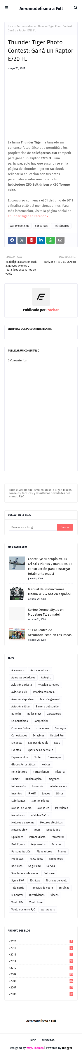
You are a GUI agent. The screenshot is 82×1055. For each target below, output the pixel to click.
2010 (41, 967)
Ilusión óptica (33, 779)
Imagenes (53, 779)
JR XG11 (32, 793)
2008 (41, 980)
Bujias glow (34, 713)
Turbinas (64, 887)
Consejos (60, 728)
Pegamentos (38, 844)
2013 (41, 948)
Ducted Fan (57, 735)
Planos (62, 851)
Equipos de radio (38, 742)
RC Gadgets (36, 858)
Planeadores (44, 851)
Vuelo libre (36, 902)
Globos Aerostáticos (23, 764)
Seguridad (34, 866)
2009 (41, 974)
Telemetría (17, 887)
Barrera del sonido (47, 706)
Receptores (56, 858)
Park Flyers (18, 844)
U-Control (17, 895)
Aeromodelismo (26, 26)
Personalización (21, 851)
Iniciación (38, 786)
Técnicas (35, 880)
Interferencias (58, 786)
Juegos (46, 793)
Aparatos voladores (23, 677)
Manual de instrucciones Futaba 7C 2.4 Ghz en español (49, 591)
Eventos (16, 750)
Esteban (52, 310)
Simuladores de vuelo (24, 873)
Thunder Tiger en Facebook (28, 216)
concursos (41, 225)
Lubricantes (18, 800)
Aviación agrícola (21, 684)
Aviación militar (20, 706)
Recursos (17, 866)
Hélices (46, 764)
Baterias (16, 713)
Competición (41, 721)
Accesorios (17, 670)
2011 (41, 961)
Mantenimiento (40, 800)
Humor (15, 779)
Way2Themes (35, 1048)
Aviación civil (19, 692)
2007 (41, 987)
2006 (41, 994)
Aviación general (50, 699)
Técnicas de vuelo (56, 880)
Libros (59, 793)
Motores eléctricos (51, 822)
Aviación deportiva (22, 699)
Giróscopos (54, 757)
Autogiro (46, 677)
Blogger (67, 1048)
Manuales (43, 808)
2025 (41, 941)
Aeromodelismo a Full (41, 8)
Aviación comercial (44, 692)
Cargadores (54, 713)
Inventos (16, 793)
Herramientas (41, 771)
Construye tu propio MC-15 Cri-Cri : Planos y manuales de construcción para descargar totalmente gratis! (50, 566)
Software (49, 873)
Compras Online (21, 728)
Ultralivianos (37, 895)
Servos (51, 866)
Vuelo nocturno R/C (23, 909)
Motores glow (19, 829)
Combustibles (19, 721)
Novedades (53, 829)
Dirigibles (38, 735)
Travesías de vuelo (41, 887)
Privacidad (48, 1040)
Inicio (11, 26)
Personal (56, 844)
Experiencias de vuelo (40, 750)
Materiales (61, 808)
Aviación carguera (48, 684)
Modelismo (17, 815)
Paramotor (57, 837)
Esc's (57, 742)
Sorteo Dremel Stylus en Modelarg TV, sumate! (46, 612)
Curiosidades (19, 735)
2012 (41, 954)
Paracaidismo (37, 837)
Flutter (38, 757)
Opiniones (17, 837)
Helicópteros (61, 225)
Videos (55, 895)
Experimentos (19, 757)
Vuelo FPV (17, 902)
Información (18, 786)
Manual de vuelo (21, 808)
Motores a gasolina (22, 822)
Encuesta (16, 742)
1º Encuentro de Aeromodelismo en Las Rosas (50, 632)
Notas (36, 829)
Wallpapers (48, 909)
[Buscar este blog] (33, 527)
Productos (17, 858)
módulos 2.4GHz (39, 815)
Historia (60, 771)
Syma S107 (17, 880)
